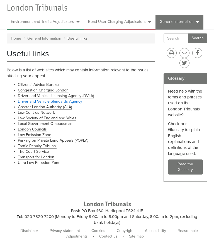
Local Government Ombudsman (45, 123)
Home (16, 38)
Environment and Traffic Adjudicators (45, 21)
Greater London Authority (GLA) (45, 107)
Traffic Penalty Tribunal (37, 146)
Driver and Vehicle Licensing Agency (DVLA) (56, 95)
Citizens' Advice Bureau (38, 84)
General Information (179, 21)
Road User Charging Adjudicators (119, 21)
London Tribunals (37, 8)
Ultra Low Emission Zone (39, 162)
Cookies (98, 230)
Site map (136, 236)
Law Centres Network (36, 112)
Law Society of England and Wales (47, 118)
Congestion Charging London (43, 90)
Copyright (125, 230)
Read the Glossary (185, 167)
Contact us (108, 236)
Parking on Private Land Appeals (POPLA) (53, 140)
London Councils (32, 129)
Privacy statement (65, 230)
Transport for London (36, 157)
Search (198, 38)
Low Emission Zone (34, 134)
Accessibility (155, 230)
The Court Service (33, 151)
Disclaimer (29, 230)
